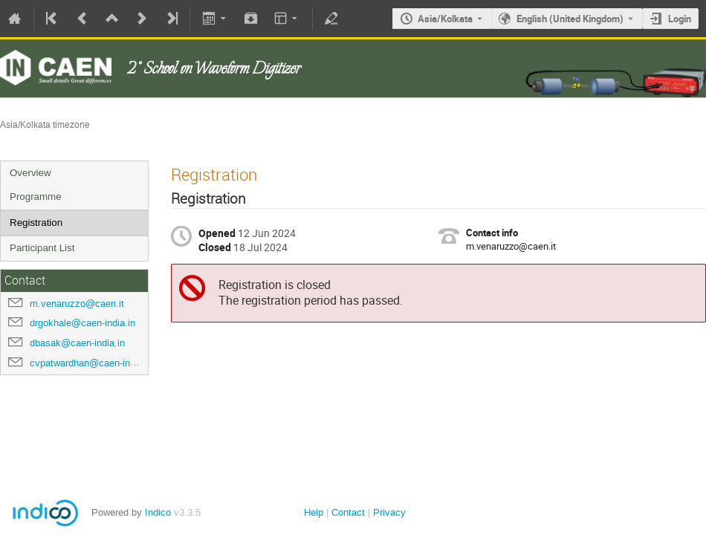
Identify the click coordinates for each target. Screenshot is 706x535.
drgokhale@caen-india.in (82, 323)
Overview (30, 172)
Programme (36, 196)
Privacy (389, 512)
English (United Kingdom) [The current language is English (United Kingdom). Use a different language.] (570, 18)
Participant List (42, 247)
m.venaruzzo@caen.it (77, 303)
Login (679, 18)
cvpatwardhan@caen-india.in (91, 363)
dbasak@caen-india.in (77, 343)
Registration (36, 222)
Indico (158, 512)
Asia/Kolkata (445, 18)
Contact (348, 512)
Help (313, 512)
